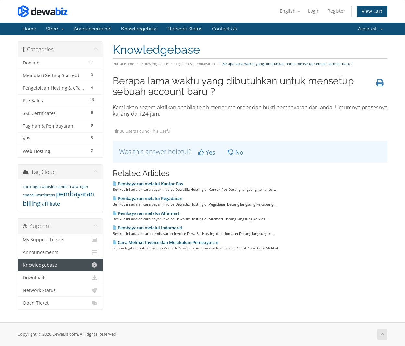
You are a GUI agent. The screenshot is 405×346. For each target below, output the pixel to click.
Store (55, 29)
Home (29, 29)
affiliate (51, 203)
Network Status (184, 29)
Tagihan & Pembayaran (195, 63)
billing (32, 203)
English (290, 11)
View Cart (372, 11)
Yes (206, 152)
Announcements (92, 29)
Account (370, 29)
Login (314, 11)
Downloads (60, 278)
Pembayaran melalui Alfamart (146, 213)
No (235, 152)
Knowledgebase (139, 29)
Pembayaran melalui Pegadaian (147, 198)
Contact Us (224, 29)
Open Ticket (60, 303)
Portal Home (123, 63)
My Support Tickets (60, 240)
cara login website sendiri (46, 186)
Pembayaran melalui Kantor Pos (148, 184)
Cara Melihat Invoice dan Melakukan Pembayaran (165, 242)
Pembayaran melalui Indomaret (147, 228)
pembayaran (75, 194)
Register (336, 11)
